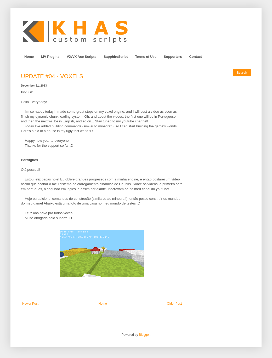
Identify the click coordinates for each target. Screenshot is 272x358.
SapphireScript (116, 57)
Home (29, 57)
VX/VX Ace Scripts (81, 57)
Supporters (173, 57)
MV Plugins (50, 57)
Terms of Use (145, 57)
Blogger (144, 335)
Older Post (174, 303)
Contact (195, 57)
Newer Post (30, 303)
